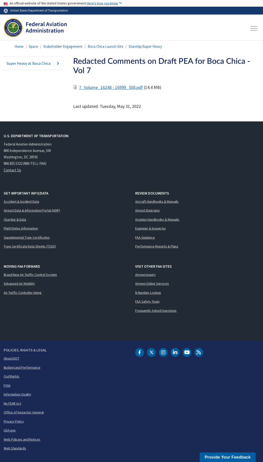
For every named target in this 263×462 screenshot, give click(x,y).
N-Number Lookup (148, 292)
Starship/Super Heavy (145, 46)
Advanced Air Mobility (19, 283)
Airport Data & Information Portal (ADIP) (32, 210)
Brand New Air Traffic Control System (30, 274)
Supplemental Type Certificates (27, 237)
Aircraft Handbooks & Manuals (157, 201)
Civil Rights (11, 376)
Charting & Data (15, 219)
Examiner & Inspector (150, 228)
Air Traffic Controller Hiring (23, 292)
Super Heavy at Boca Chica (33, 63)
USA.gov (10, 430)
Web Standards (15, 448)
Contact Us (12, 170)
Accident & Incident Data (21, 201)
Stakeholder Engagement (62, 46)
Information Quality (17, 394)
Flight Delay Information (21, 228)
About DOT (11, 358)
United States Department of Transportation (39, 10)
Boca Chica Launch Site (105, 46)
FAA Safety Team (147, 301)
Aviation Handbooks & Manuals (157, 219)
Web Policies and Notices (22, 439)
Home (19, 46)
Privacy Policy (14, 421)
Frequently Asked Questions (156, 310)
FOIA (7, 385)
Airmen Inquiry (145, 274)
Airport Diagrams (147, 210)
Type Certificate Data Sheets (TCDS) (30, 246)
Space (33, 46)
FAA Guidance (145, 237)
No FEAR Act (12, 403)
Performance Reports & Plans (156, 246)
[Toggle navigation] (254, 28)
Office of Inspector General (24, 412)
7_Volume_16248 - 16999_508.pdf (111, 87)
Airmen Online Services (152, 283)
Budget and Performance (22, 367)
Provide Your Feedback (228, 457)
